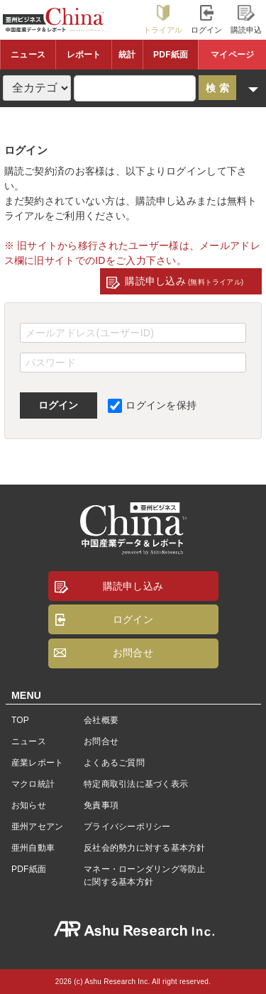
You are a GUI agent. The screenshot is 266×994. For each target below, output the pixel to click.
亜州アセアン (37, 827)
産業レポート (37, 763)
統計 (126, 55)
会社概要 (101, 720)
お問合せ (133, 652)
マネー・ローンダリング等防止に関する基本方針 (144, 875)
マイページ (232, 55)
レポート (84, 55)
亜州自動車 (33, 848)
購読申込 (246, 19)
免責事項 (101, 805)
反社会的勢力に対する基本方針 (144, 848)
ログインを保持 (152, 405)
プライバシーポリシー (127, 827)
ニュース (28, 55)
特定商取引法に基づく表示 (136, 784)
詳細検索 (254, 88)
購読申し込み (184, 281)
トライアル (163, 19)
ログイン (207, 19)
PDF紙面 (170, 55)
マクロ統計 (33, 784)
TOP (20, 720)
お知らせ (28, 805)
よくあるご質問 (114, 763)
